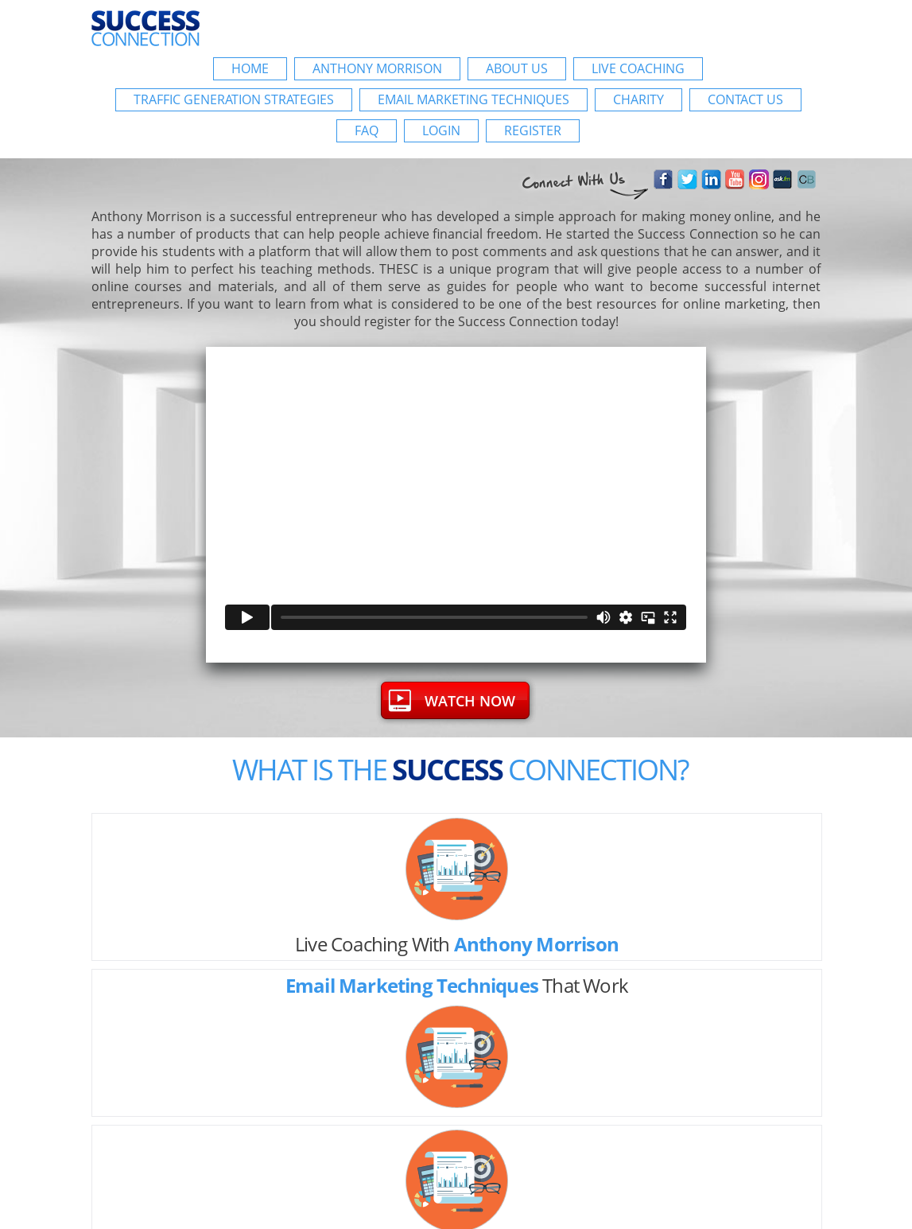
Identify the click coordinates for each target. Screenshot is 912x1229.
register (532, 130)
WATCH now (470, 700)
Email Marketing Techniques (473, 99)
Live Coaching (638, 68)
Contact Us (745, 99)
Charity (638, 99)
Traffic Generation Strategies (234, 99)
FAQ (366, 130)
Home (250, 68)
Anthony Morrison (377, 68)
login (441, 130)
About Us (517, 68)
